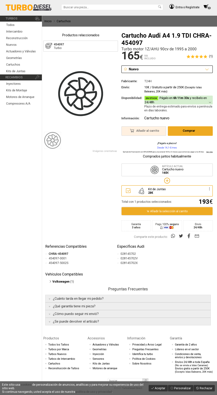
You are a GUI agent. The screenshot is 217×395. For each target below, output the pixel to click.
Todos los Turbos (58, 344)
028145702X (129, 263)
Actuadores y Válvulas (21, 51)
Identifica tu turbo (142, 354)
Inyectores (13, 83)
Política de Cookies (143, 358)
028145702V (129, 258)
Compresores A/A (18, 103)
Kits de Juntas (15, 71)
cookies (26, 384)
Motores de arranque (105, 368)
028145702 (128, 253)
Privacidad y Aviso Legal (147, 344)
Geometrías (14, 58)
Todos (10, 25)
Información (136, 338)
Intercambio (14, 31)
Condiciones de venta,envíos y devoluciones (188, 355)
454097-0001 (58, 258)
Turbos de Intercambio (61, 358)
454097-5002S (58, 263)
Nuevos (11, 44)
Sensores (98, 358)
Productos (51, 338)
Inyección (98, 354)
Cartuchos (13, 64)
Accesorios (96, 338)
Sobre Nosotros (141, 363)
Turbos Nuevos (57, 354)
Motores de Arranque (20, 97)
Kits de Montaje (16, 90)
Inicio (48, 21)
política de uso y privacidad (94, 391)
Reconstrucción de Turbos (63, 368)
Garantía (176, 338)
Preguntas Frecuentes (145, 349)
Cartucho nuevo (156, 118)
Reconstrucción (17, 38)
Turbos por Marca (58, 349)
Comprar (190, 130)
